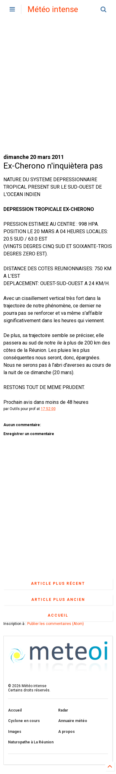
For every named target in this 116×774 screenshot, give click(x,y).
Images (14, 731)
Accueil (58, 615)
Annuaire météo (72, 721)
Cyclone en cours (24, 721)
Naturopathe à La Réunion (31, 742)
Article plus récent (58, 583)
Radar (63, 710)
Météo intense (53, 9)
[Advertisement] (58, 86)
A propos (66, 731)
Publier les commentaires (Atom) (55, 624)
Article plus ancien (58, 599)
